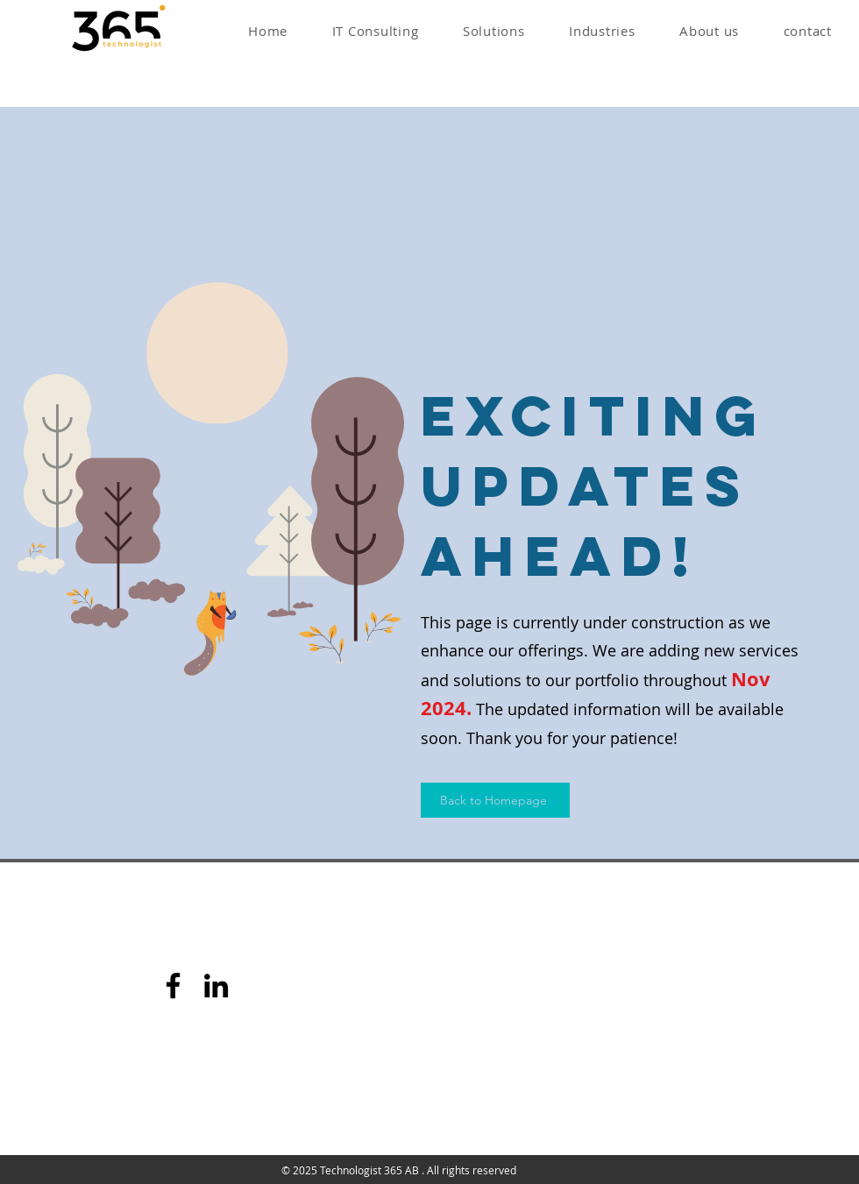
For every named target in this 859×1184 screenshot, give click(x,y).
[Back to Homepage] (495, 800)
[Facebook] (173, 985)
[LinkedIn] (216, 985)
